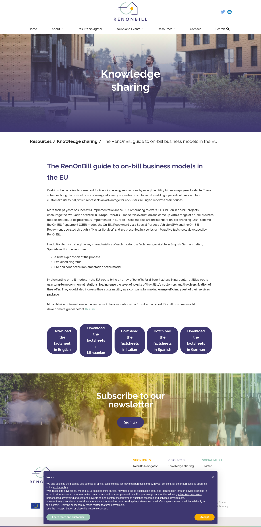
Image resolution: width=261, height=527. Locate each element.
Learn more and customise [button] (68, 517)
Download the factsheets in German (196, 340)
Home (33, 29)
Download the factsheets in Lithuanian (96, 340)
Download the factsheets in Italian (130, 340)
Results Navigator (90, 29)
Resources (165, 29)
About (56, 29)
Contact (195, 29)
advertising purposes (190, 494)
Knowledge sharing (77, 141)
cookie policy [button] (60, 487)
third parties (109, 490)
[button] (213, 477)
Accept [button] (204, 517)
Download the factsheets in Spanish (162, 340)
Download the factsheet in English (62, 340)
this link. (90, 309)
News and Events (129, 29)
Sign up (130, 422)
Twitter (207, 466)
